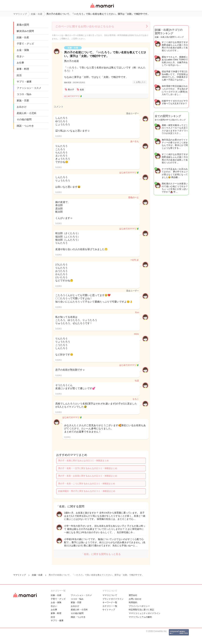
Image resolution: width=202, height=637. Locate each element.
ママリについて (109, 595)
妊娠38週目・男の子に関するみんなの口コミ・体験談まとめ (86, 491)
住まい (20, 56)
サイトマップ (108, 609)
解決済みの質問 (25, 31)
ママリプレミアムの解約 (140, 617)
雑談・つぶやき (25, 125)
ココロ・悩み (24, 94)
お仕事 (20, 62)
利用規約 (133, 602)
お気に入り (141, 82)
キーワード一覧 (109, 602)
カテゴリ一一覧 (109, 606)
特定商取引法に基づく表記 (141, 609)
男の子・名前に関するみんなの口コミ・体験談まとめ (83, 460)
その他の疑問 (24, 119)
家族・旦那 (23, 100)
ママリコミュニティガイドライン (144, 613)
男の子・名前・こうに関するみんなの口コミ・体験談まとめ (86, 483)
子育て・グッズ (25, 43)
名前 (82, 89)
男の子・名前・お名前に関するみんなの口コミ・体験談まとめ (87, 476)
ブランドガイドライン (112, 599)
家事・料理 (23, 69)
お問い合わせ (135, 599)
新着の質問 (23, 24)
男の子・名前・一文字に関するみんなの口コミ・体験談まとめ (87, 468)
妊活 (19, 75)
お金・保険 (23, 50)
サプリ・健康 (24, 81)
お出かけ (22, 106)
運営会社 (133, 595)
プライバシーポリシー (139, 606)
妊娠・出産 (23, 37)
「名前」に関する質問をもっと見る (101, 554)
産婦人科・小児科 (26, 113)
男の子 (71, 89)
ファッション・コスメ (29, 87)
